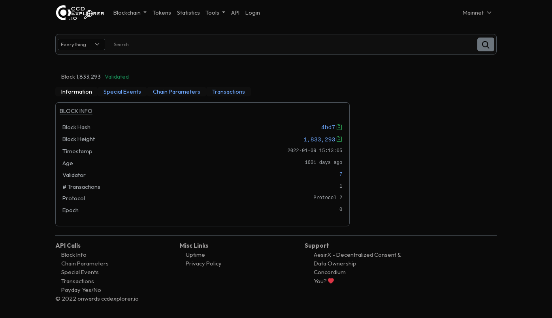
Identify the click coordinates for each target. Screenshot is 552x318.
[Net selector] (477, 12)
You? (324, 280)
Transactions (77, 280)
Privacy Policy (204, 263)
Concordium (330, 272)
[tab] (76, 91)
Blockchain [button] (127, 12)
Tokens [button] (162, 12)
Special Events (80, 272)
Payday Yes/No (81, 290)
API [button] (235, 12)
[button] (485, 44)
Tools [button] (212, 12)
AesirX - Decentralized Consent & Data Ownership (357, 259)
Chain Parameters (85, 263)
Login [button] (252, 12)
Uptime (195, 254)
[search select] (81, 44)
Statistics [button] (188, 12)
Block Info (74, 254)
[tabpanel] (202, 164)
